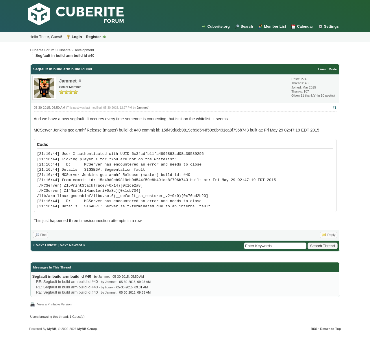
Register (93, 37)
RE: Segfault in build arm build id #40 (67, 281)
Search (246, 26)
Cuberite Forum (42, 50)
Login (77, 37)
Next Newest (71, 245)
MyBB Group (87, 328)
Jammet (68, 80)
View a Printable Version (54, 304)
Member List (275, 26)
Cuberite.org (218, 26)
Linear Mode (327, 69)
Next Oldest (46, 245)
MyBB (51, 328)
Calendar (305, 26)
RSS (314, 328)
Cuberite (64, 50)
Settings (331, 26)
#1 (334, 107)
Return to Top (330, 328)
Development (84, 50)
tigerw (109, 287)
